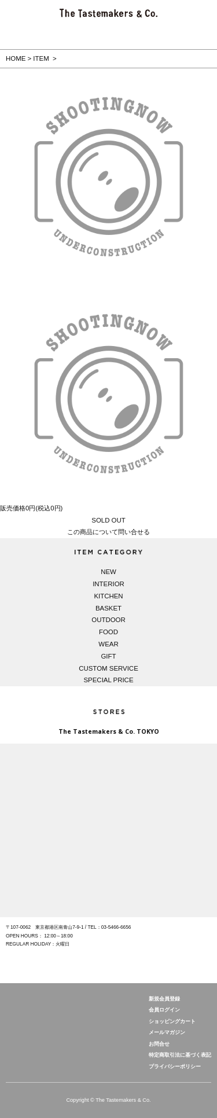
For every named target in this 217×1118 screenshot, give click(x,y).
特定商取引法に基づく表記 (180, 1055)
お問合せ (159, 1044)
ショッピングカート (172, 1021)
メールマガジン (167, 1032)
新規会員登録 (164, 999)
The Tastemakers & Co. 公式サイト (108, 13)
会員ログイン (164, 1010)
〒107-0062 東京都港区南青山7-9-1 (45, 927)
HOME (15, 58)
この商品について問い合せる (108, 531)
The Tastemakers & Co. (40, 1013)
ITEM (41, 58)
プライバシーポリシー (175, 1066)
